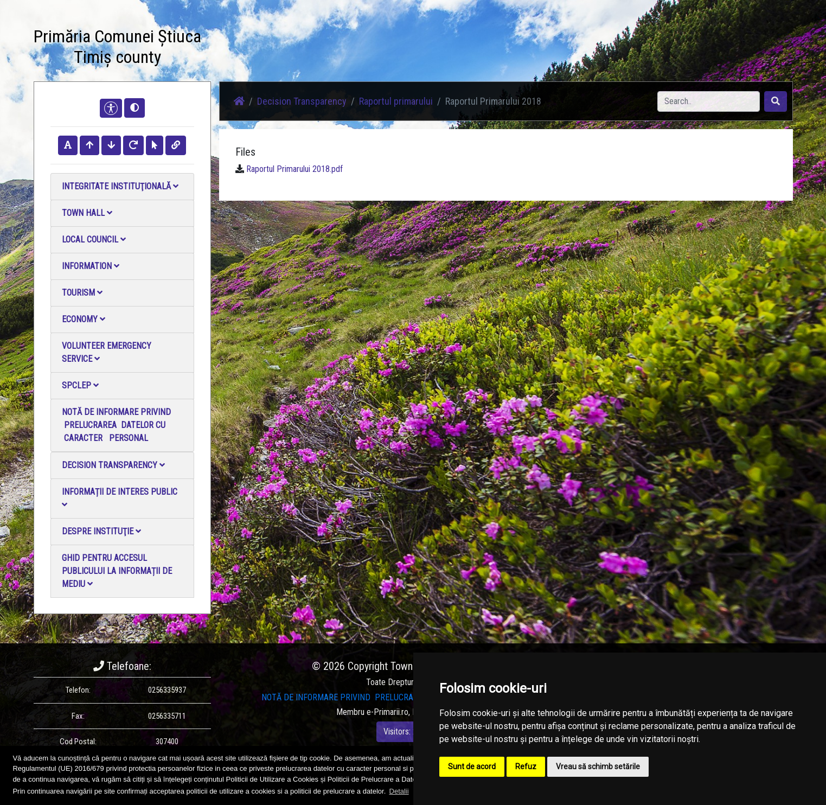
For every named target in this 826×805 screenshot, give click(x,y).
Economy (83, 319)
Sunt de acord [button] (472, 766)
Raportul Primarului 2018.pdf (294, 169)
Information (90, 266)
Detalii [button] (399, 791)
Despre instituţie (101, 531)
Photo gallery (360, 48)
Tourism (82, 293)
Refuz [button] (525, 766)
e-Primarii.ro (387, 712)
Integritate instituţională (120, 186)
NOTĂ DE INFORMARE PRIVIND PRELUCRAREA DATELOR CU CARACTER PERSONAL (116, 425)
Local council (94, 239)
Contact (469, 48)
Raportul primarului (396, 101)
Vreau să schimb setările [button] (598, 766)
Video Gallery (419, 48)
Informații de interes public (119, 498)
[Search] (708, 101)
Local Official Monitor (532, 48)
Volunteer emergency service (106, 352)
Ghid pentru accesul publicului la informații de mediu (117, 571)
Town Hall (87, 213)
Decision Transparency (113, 465)
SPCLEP (80, 385)
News (314, 48)
